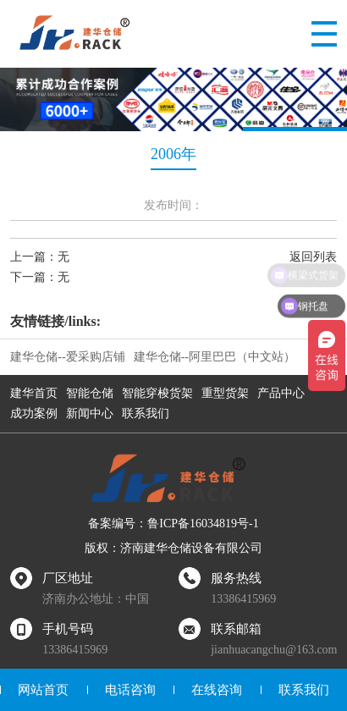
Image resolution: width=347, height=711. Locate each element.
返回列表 (313, 257)
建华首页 (34, 393)
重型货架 (225, 393)
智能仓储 (89, 393)
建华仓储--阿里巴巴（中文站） (214, 356)
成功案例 (34, 413)
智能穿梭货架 (157, 393)
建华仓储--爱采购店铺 (67, 356)
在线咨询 (216, 690)
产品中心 (281, 393)
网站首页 (43, 690)
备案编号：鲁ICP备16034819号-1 (173, 523)
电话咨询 (130, 690)
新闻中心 (89, 413)
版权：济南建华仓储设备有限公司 (173, 548)
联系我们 (145, 413)
